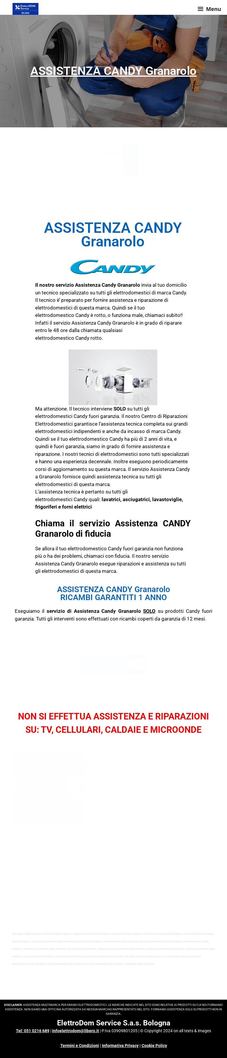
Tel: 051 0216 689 (32, 1030)
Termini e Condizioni (79, 1045)
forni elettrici (77, 507)
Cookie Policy (154, 1045)
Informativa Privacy (120, 1045)
